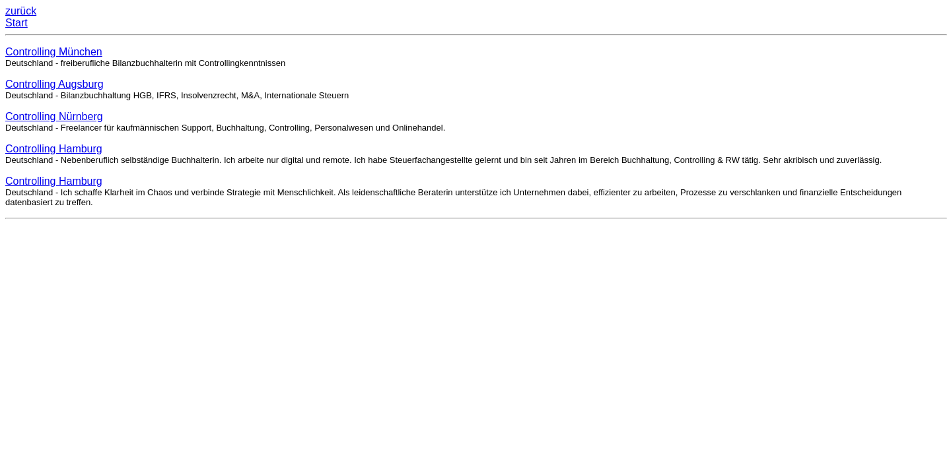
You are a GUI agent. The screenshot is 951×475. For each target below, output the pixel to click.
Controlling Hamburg (53, 148)
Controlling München (53, 51)
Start (16, 22)
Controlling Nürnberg (54, 116)
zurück (20, 10)
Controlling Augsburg (54, 84)
